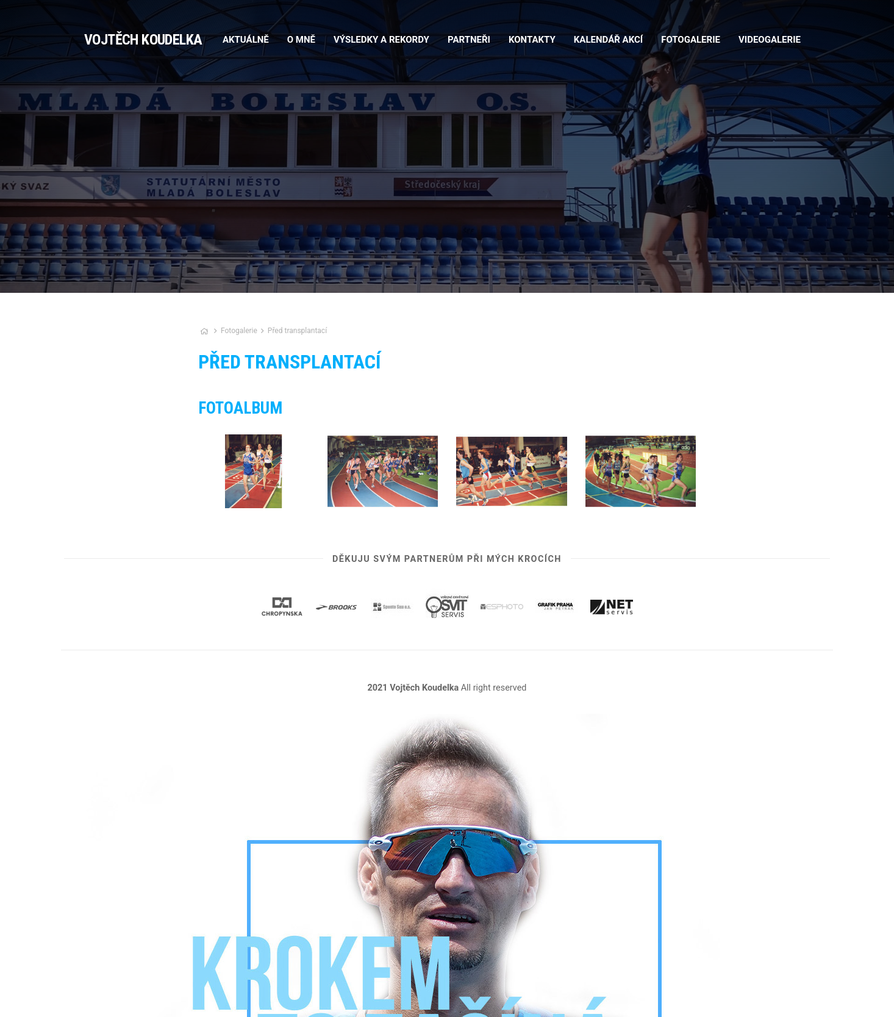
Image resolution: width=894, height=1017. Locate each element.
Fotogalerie (240, 330)
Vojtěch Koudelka (143, 39)
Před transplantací (297, 330)
